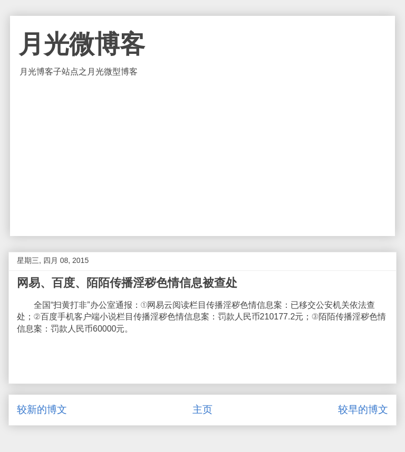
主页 (202, 409)
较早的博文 (363, 409)
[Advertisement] (202, 157)
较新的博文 (42, 409)
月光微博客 (81, 44)
